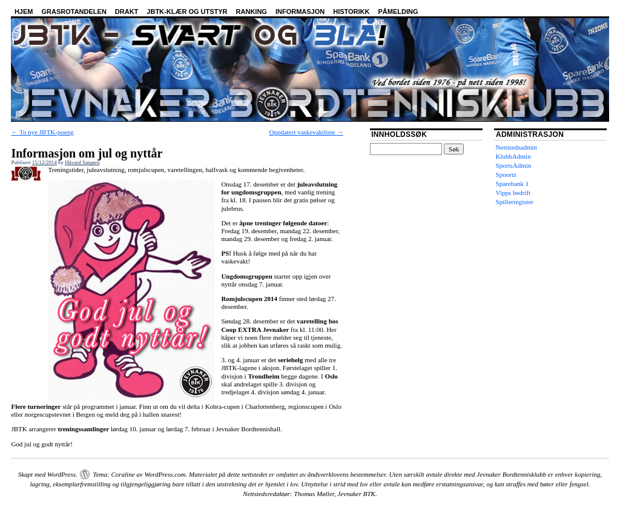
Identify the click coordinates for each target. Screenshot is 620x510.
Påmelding (398, 11)
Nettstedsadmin (516, 147)
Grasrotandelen (73, 11)
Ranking (251, 11)
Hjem (24, 11)
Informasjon (300, 11)
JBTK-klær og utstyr (187, 11)
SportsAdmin (514, 165)
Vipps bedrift (513, 192)
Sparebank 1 (512, 183)
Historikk (351, 11)
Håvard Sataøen (82, 162)
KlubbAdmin (513, 156)
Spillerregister (514, 201)
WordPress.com (164, 474)
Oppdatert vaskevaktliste (306, 132)
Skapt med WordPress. (48, 474)
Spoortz (506, 174)
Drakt (127, 11)
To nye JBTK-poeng (42, 132)
